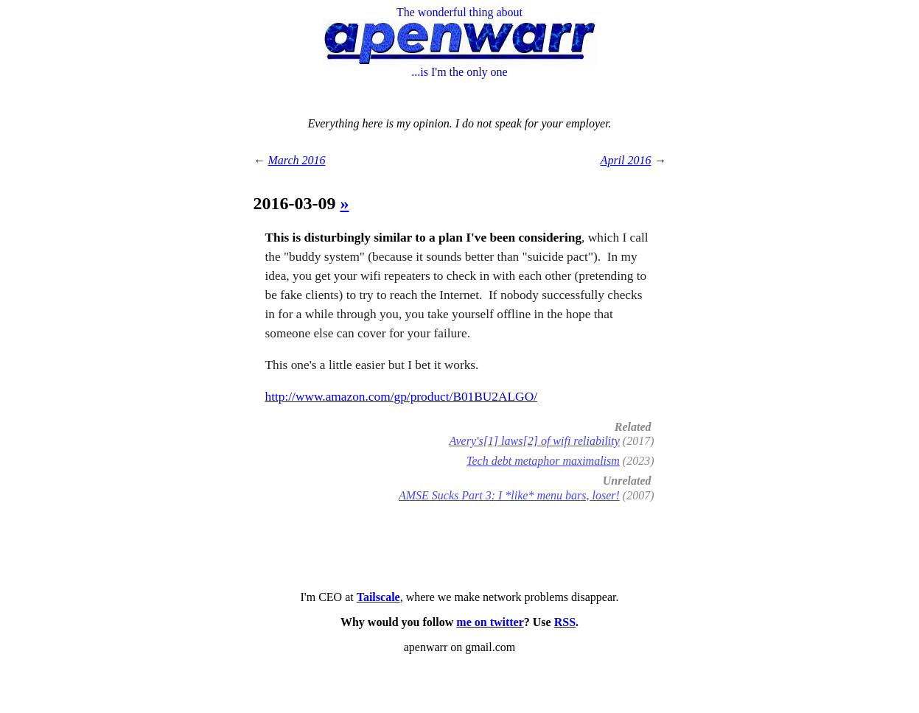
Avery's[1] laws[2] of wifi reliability (535, 441)
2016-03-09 (297, 203)
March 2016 (297, 160)
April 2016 (626, 160)
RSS (565, 622)
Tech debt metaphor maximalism (543, 460)
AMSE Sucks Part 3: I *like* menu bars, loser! (509, 495)
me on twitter (490, 622)
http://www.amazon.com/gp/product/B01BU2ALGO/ (401, 397)
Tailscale (378, 597)
